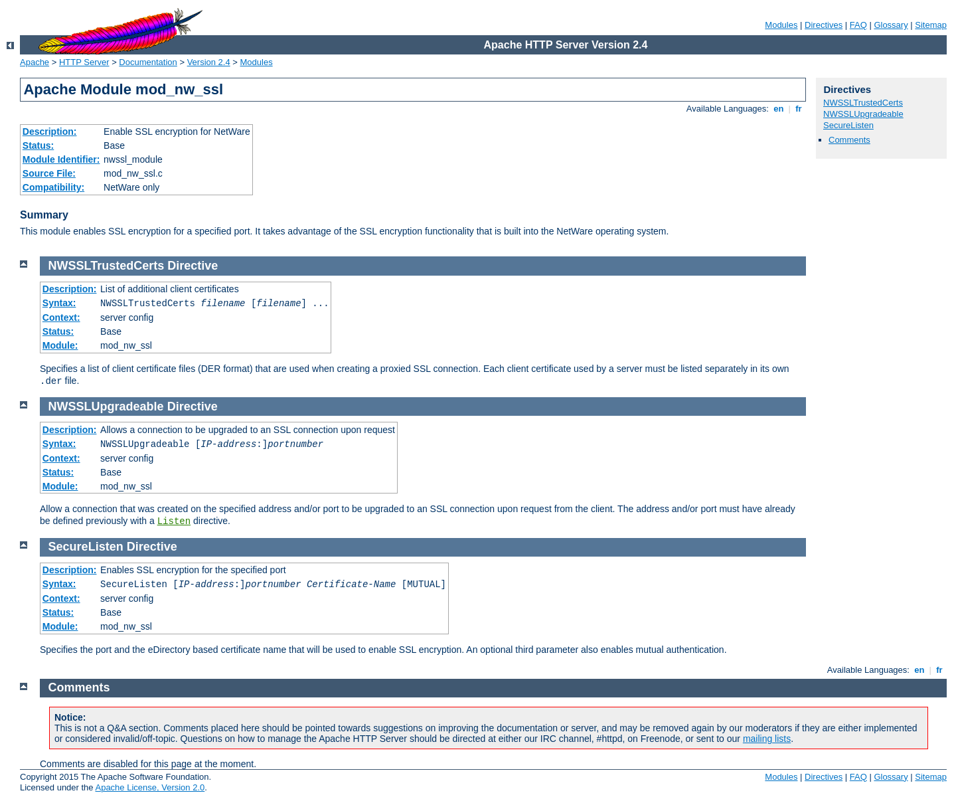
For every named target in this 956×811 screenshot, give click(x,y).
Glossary (891, 25)
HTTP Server (84, 62)
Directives (823, 25)
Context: (61, 317)
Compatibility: (53, 187)
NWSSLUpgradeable (863, 114)
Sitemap (931, 25)
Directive (192, 265)
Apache (34, 62)
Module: (60, 345)
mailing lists (767, 738)
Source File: (49, 173)
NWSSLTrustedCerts (863, 103)
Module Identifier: (61, 159)
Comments (849, 140)
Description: (50, 131)
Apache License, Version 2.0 (149, 787)
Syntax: (59, 303)
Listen (174, 521)
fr (799, 109)
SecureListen (848, 125)
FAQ (858, 25)
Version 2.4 (208, 62)
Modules (781, 25)
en (778, 109)
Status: (38, 145)
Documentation (148, 62)
